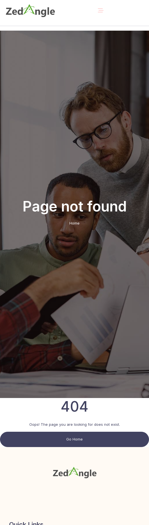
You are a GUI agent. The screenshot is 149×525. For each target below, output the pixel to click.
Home (74, 223)
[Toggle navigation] (100, 10)
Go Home (74, 439)
